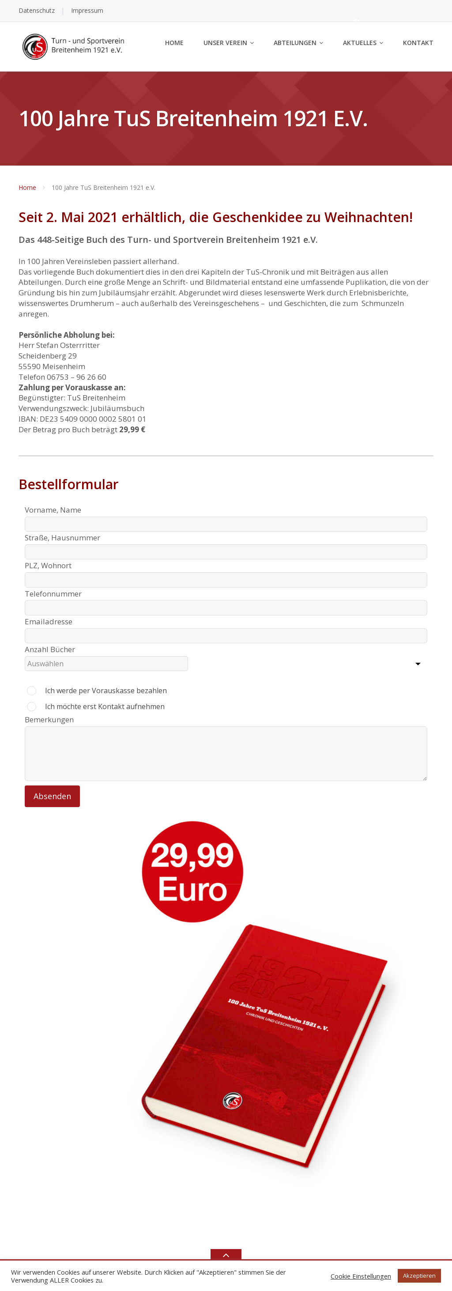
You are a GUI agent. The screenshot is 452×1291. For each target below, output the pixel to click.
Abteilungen (295, 42)
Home (174, 42)
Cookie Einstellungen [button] (361, 1276)
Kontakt (418, 42)
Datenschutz (37, 10)
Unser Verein (225, 42)
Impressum (87, 10)
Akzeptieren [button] (419, 1276)
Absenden (52, 796)
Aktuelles (360, 42)
